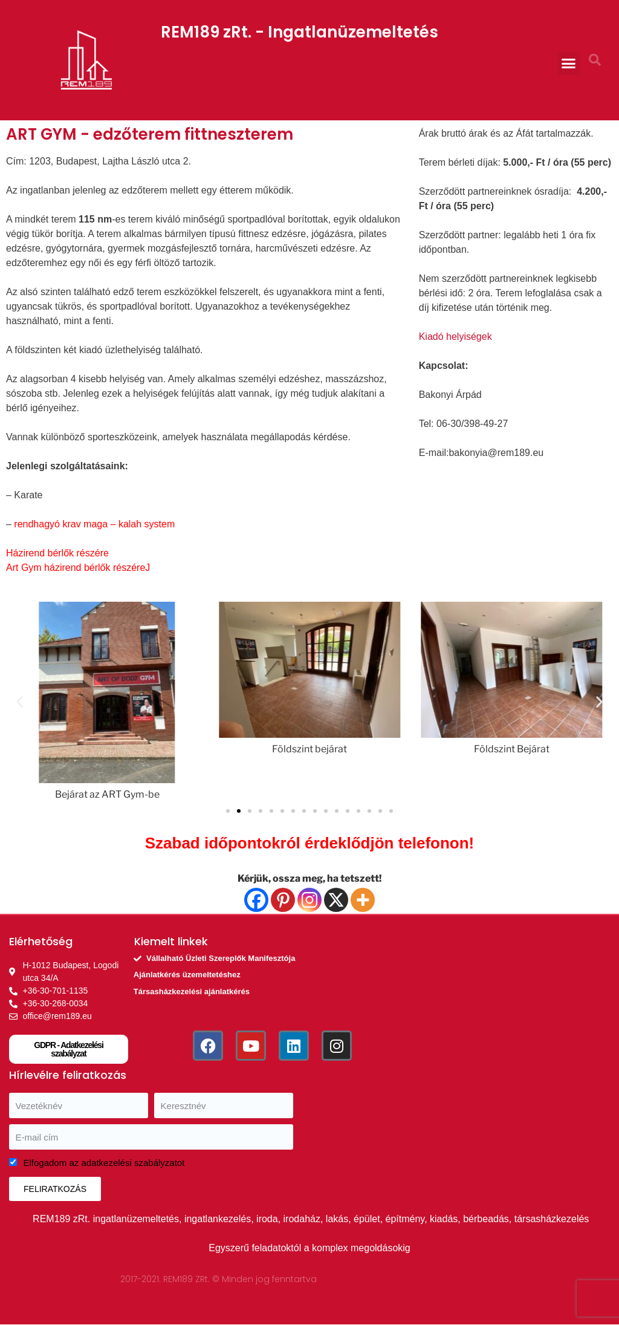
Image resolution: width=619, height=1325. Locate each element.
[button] (568, 63)
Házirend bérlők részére (57, 553)
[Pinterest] (283, 900)
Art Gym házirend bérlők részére (75, 567)
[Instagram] (309, 900)
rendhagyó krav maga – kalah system (94, 524)
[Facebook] (256, 900)
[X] (336, 900)
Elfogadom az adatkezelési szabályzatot (104, 1162)
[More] (363, 900)
